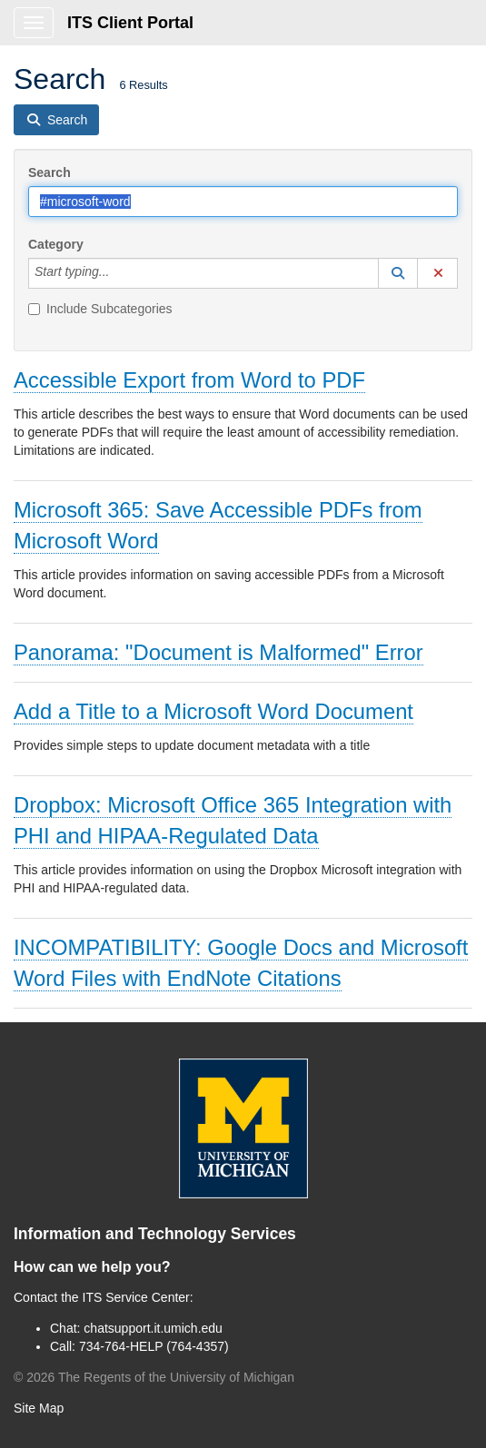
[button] (398, 273)
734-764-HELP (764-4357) (154, 1346)
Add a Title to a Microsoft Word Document (213, 711)
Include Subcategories (100, 308)
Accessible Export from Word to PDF (189, 380)
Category (56, 244)
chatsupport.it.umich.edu (153, 1328)
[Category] (119, 273)
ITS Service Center (136, 1297)
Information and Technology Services (155, 1234)
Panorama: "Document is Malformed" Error (218, 652)
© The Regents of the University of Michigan (154, 1377)
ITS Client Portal (130, 23)
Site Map (39, 1408)
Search (49, 172)
